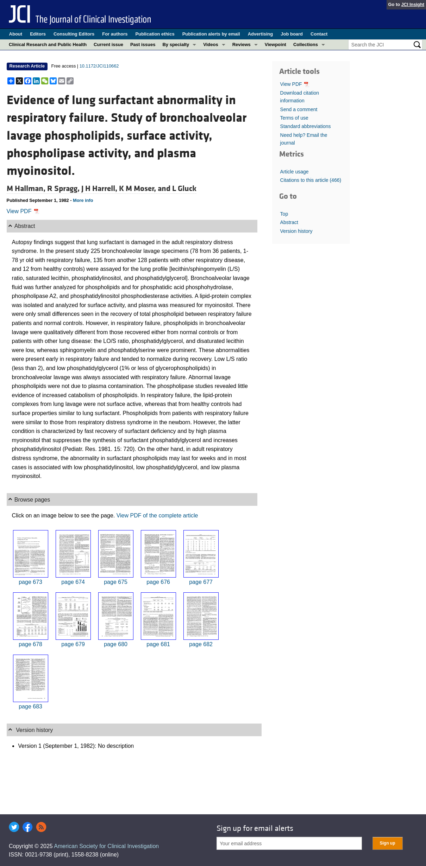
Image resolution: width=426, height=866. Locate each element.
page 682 (201, 644)
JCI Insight (412, 4)
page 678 (30, 644)
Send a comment (299, 109)
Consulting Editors (74, 34)
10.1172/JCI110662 (99, 66)
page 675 (115, 582)
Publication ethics (154, 34)
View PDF (23, 211)
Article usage (294, 171)
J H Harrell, (100, 188)
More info (83, 200)
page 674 (73, 582)
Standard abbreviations (305, 126)
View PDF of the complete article (157, 515)
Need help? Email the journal (303, 139)
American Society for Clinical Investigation (106, 846)
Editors (38, 34)
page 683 (30, 706)
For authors (114, 34)
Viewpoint (275, 44)
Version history (296, 231)
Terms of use (294, 118)
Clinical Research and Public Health (48, 44)
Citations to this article (311, 180)
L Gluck (184, 188)
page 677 (201, 582)
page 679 (73, 644)
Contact (319, 34)
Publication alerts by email (211, 34)
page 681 (158, 644)
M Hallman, (27, 188)
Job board (292, 34)
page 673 (30, 582)
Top (284, 214)
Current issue (108, 44)
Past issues (143, 44)
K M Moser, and (145, 188)
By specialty (175, 44)
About (16, 34)
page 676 (158, 582)
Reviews (241, 44)
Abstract (289, 222)
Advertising (260, 34)
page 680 (115, 644)
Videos (210, 44)
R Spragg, (64, 188)
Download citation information (299, 96)
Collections (305, 44)
